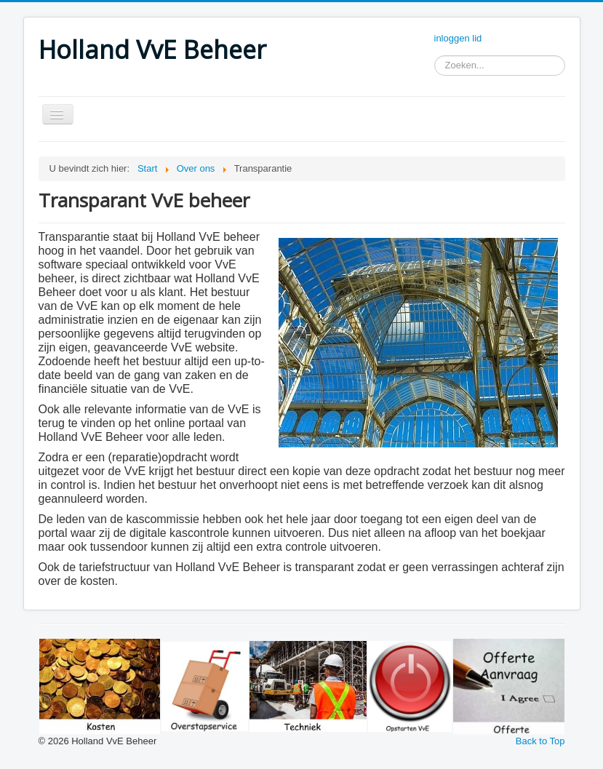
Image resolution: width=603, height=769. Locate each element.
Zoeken (434, 65)
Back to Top (540, 741)
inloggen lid (458, 38)
